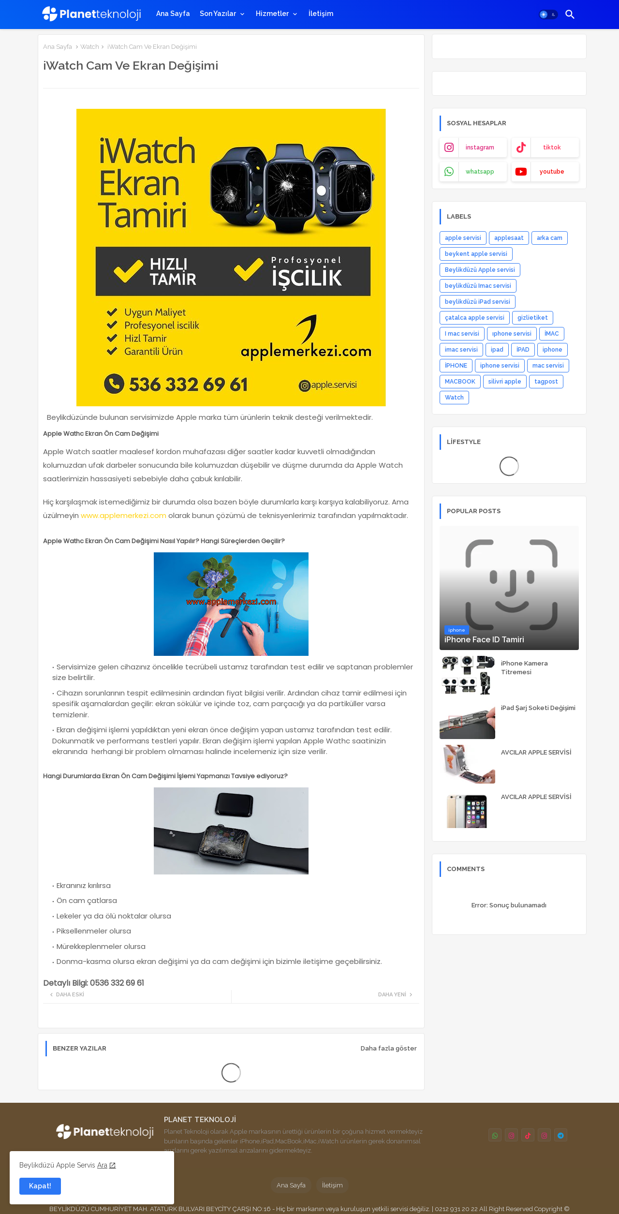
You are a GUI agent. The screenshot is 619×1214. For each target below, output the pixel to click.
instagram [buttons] (480, 147)
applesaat (509, 238)
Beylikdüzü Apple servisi (480, 269)
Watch (89, 46)
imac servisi (461, 349)
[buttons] (494, 1134)
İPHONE (456, 365)
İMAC (552, 333)
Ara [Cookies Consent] (102, 1165)
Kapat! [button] (40, 1186)
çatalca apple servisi (474, 317)
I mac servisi (462, 333)
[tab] (173, 13)
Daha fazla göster (389, 1048)
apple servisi (463, 238)
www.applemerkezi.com (123, 515)
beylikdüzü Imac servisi (478, 285)
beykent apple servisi (476, 254)
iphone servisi (499, 365)
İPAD (523, 349)
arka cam (549, 238)
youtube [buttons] (552, 171)
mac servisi (548, 365)
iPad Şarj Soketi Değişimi (538, 707)
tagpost (546, 381)
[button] (548, 14)
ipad (497, 349)
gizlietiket (532, 317)
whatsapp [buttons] (480, 171)
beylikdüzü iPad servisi (477, 301)
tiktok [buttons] (552, 147)
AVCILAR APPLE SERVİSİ (536, 752)
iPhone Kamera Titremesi (524, 668)
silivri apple (504, 381)
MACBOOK (460, 381)
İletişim (321, 13)
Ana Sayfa (173, 13)
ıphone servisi (511, 333)
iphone (552, 349)
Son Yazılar (218, 13)
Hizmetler (272, 13)
